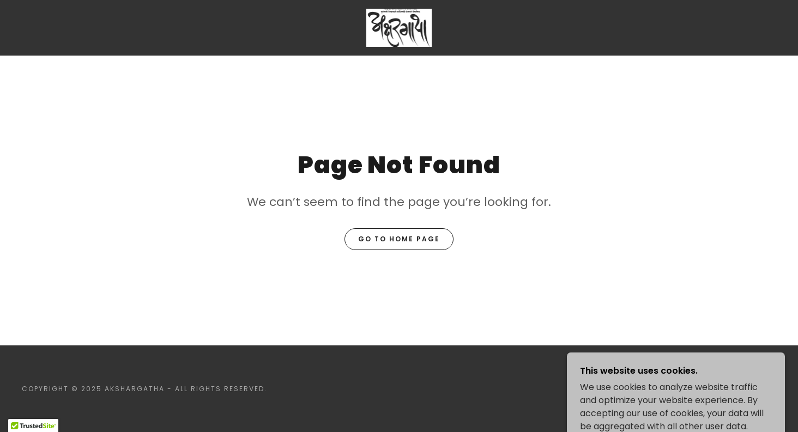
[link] (399, 27)
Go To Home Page (399, 239)
